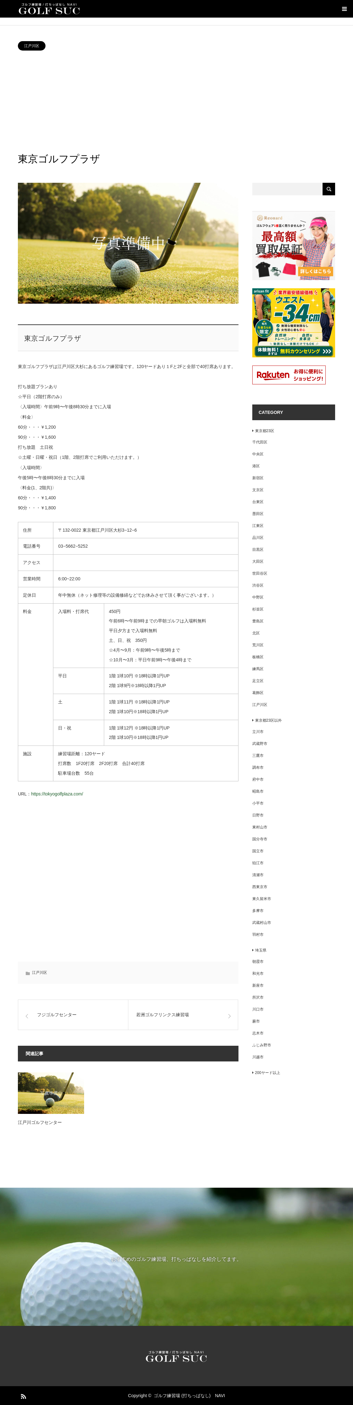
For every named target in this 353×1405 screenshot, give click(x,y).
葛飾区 (258, 693)
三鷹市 (258, 755)
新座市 (258, 985)
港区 (256, 466)
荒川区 (258, 645)
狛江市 (258, 863)
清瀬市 (258, 875)
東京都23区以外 (267, 720)
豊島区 (258, 621)
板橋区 (258, 657)
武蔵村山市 (261, 922)
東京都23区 (263, 431)
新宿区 (258, 478)
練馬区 (258, 669)
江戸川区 (31, 46)
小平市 (258, 803)
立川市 (258, 732)
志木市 (258, 1033)
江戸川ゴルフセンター (40, 1122)
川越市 (258, 1057)
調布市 (258, 767)
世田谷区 (259, 573)
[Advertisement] (176, 101)
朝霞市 (258, 961)
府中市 (258, 779)
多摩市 (258, 911)
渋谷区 (258, 585)
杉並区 (258, 609)
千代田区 (259, 442)
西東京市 (259, 887)
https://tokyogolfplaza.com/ (57, 793)
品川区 (258, 537)
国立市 (258, 851)
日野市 (258, 815)
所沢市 (258, 997)
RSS (22, 1395)
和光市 (258, 973)
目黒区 (258, 549)
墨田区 (258, 514)
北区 (256, 633)
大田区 (258, 561)
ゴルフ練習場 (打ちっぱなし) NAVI (189, 1395)
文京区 (258, 490)
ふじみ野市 (261, 1045)
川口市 (258, 1009)
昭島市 (258, 791)
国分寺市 (259, 839)
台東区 (258, 502)
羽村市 (258, 934)
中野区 (258, 597)
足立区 (258, 681)
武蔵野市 (259, 743)
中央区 (258, 454)
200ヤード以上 (266, 1073)
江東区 (258, 525)
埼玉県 (259, 950)
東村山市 (259, 827)
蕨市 (256, 1021)
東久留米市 (261, 899)
